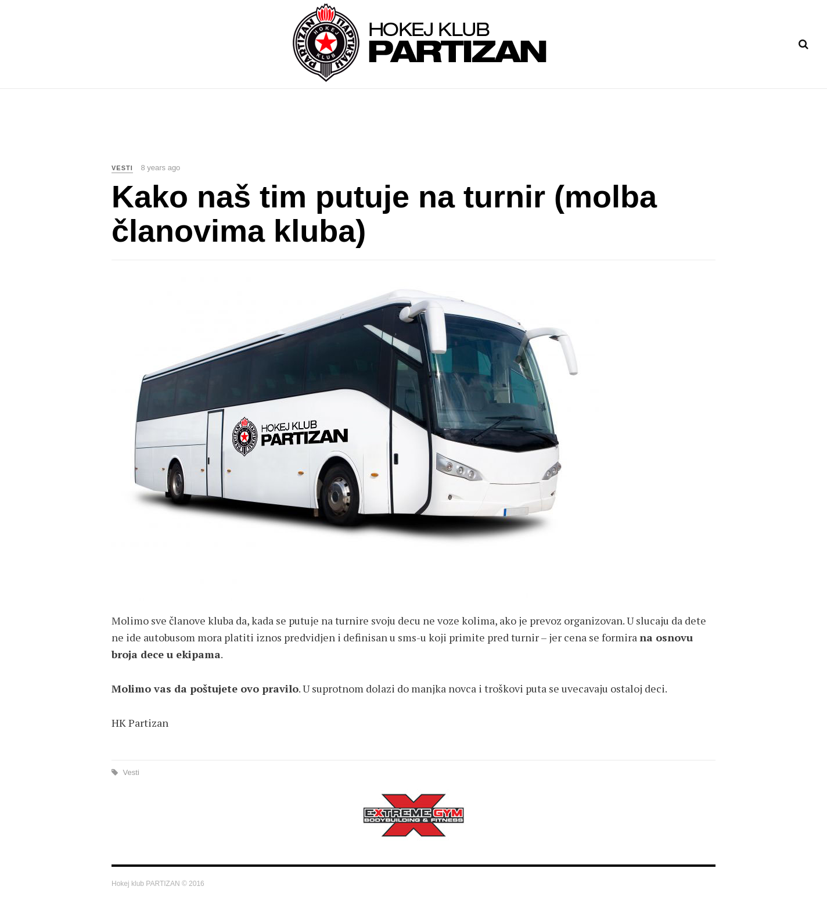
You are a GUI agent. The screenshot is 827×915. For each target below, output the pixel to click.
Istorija (477, 133)
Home (289, 133)
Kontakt (531, 133)
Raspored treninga (400, 133)
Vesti (329, 133)
